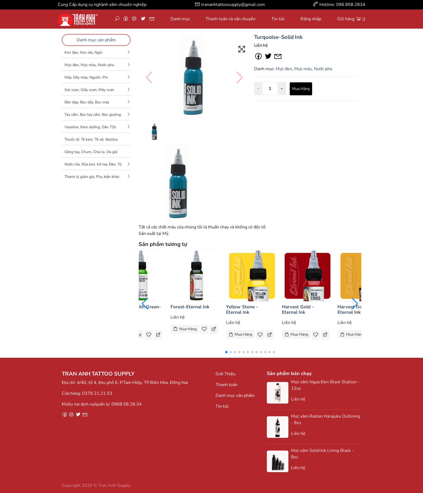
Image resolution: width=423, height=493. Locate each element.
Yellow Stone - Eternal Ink (242, 309)
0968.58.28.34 (126, 404)
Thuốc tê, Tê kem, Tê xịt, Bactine (91, 139)
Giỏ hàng (351, 19)
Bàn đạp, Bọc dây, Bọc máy (86, 102)
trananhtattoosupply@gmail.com (233, 5)
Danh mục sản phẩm (96, 40)
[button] (226, 352)
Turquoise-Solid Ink (278, 37)
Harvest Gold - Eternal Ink (298, 309)
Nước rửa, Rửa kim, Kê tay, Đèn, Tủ (93, 164)
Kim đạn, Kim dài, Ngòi (83, 52)
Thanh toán (226, 385)
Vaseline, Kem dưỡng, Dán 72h (90, 127)
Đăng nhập (311, 19)
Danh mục (180, 19)
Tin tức (278, 19)
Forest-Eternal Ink (189, 307)
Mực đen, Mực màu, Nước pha (89, 64)
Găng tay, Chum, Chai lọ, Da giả (90, 151)
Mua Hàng (301, 88)
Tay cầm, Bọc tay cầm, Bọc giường (92, 114)
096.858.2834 (350, 5)
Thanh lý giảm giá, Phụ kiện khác (91, 176)
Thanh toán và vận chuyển (230, 19)
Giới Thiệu (226, 374)
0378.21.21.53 (97, 393)
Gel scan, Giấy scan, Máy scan (89, 89)
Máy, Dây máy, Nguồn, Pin (86, 77)
